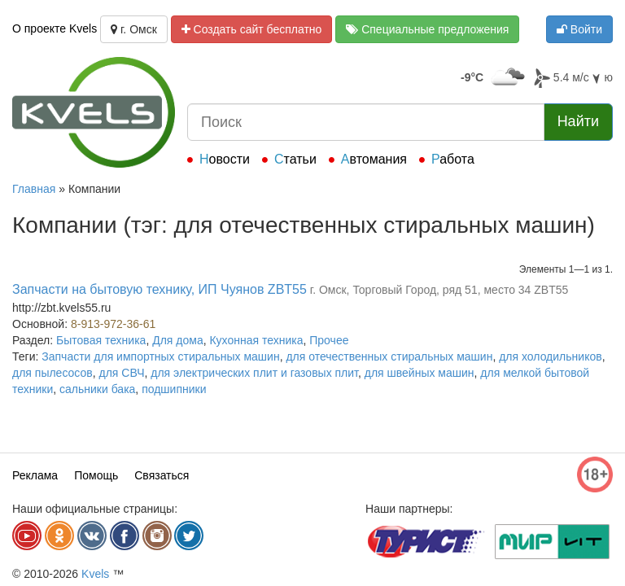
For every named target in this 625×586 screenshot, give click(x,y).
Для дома (177, 340)
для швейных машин (419, 372)
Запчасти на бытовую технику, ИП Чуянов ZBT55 (159, 289)
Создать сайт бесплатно (251, 29)
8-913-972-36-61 (113, 323)
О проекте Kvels (54, 28)
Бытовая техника (101, 340)
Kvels (95, 573)
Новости (224, 159)
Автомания (374, 159)
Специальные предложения (427, 29)
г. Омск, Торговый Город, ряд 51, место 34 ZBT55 (439, 289)
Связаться (161, 475)
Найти (578, 121)
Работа (452, 159)
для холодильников (550, 356)
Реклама (35, 475)
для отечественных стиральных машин (389, 356)
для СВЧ (122, 372)
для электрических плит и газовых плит (254, 372)
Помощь (96, 475)
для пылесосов (52, 372)
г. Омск (134, 29)
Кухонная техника (256, 340)
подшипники (174, 389)
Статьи (295, 159)
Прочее (328, 340)
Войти (579, 29)
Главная (33, 188)
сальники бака (97, 389)
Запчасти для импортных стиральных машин (160, 356)
